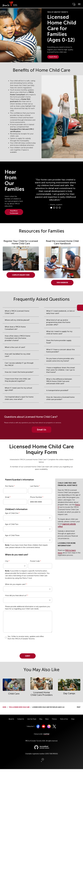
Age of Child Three (12, 535)
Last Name (34, 486)
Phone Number (36, 497)
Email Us (41, 429)
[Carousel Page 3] (57, 208)
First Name (9, 486)
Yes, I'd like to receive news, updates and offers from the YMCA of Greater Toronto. (26, 637)
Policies (54, 719)
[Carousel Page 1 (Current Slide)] (51, 208)
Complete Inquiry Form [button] (21, 274)
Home (4, 706)
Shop (72, 719)
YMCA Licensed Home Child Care (19, 706)
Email (7, 497)
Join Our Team (31, 719)
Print (76, 706)
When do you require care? (15, 584)
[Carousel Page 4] (60, 208)
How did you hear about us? (16, 595)
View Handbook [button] (62, 282)
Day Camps (69, 693)
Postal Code (35, 561)
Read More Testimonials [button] (14, 212)
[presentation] (19, 645)
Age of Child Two (11, 524)
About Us (11, 719)
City (6, 561)
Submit (27, 655)
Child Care (13, 693)
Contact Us (20, 719)
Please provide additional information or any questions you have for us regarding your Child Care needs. (27, 608)
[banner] (10, 4)
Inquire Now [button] (53, 57)
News (47, 719)
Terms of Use (64, 719)
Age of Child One (11, 513)
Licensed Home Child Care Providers (42, 693)
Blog (40, 719)
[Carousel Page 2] (54, 208)
